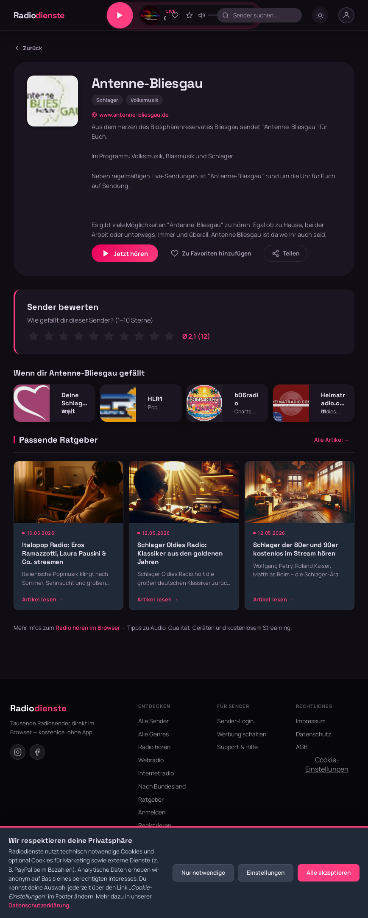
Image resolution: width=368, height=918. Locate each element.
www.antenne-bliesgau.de (130, 114)
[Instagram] (17, 752)
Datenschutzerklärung (38, 905)
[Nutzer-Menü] (346, 15)
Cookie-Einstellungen (326, 764)
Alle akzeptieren (329, 872)
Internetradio (156, 773)
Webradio (151, 760)
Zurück (28, 48)
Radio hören (154, 747)
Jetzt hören (125, 253)
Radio (39, 15)
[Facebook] (37, 752)
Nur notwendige (203, 872)
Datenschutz (313, 734)
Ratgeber (151, 799)
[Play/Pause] (120, 15)
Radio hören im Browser (88, 628)
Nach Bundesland (162, 786)
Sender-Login (235, 721)
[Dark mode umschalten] (320, 15)
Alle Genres (153, 734)
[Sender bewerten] (189, 15)
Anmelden (151, 812)
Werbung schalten (241, 734)
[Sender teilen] (285, 253)
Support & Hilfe (237, 747)
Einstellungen (265, 872)
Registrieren (154, 825)
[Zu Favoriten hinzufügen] (175, 15)
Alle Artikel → (331, 440)
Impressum (311, 721)
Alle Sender (153, 721)
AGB (302, 747)
